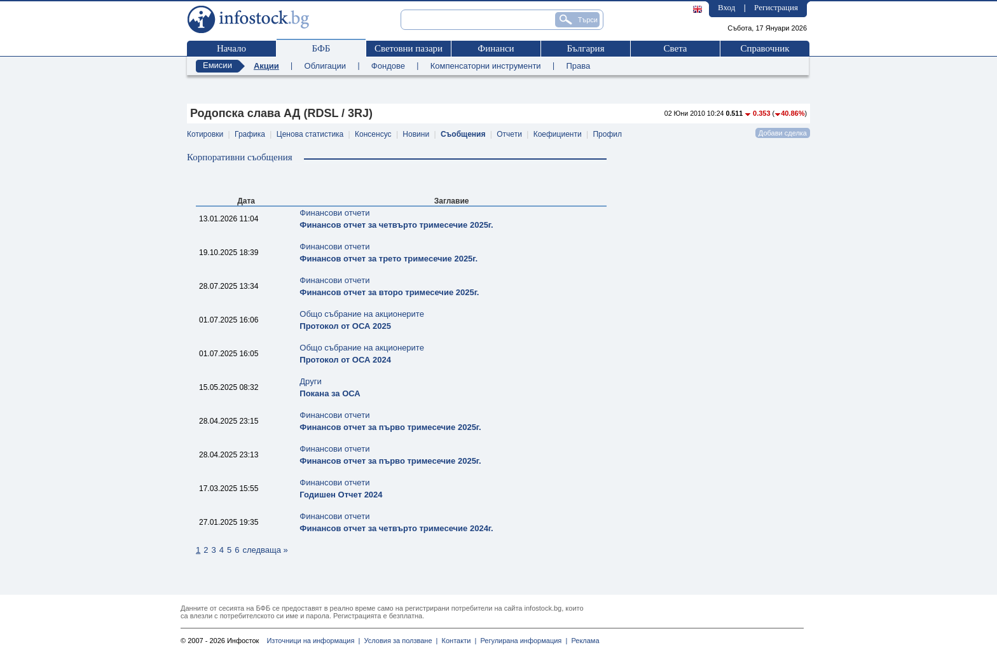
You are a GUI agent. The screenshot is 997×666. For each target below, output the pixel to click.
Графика (250, 134)
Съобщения (463, 134)
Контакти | (456, 640)
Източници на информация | (313, 640)
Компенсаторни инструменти (485, 66)
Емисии (217, 65)
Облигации (325, 66)
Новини (415, 134)
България (585, 48)
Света (675, 48)
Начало (231, 48)
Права (578, 66)
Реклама (583, 640)
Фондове (388, 66)
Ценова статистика (310, 134)
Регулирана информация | (521, 640)
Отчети (509, 134)
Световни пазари (409, 48)
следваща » (264, 550)
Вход (726, 7)
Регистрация (776, 7)
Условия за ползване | (398, 640)
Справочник (764, 48)
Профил (607, 134)
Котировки (205, 134)
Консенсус (373, 134)
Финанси (496, 48)
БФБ (321, 48)
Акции (266, 66)
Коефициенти (557, 134)
